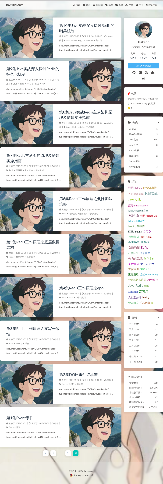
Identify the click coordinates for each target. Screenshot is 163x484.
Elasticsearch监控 (137, 203)
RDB (37, 84)
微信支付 (148, 252)
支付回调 (133, 262)
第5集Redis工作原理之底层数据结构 (33, 245)
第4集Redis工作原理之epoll (82, 288)
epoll (70, 297)
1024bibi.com (14, 5)
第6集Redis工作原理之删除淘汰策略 (85, 201)
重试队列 (145, 262)
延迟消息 (133, 267)
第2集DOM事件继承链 (78, 374)
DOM (71, 384)
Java (68, 40)
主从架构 (90, 127)
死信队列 (133, 246)
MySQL (19, 343)
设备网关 (133, 296)
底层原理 (31, 257)
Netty (145, 291)
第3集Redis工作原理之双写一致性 (33, 331)
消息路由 (144, 296)
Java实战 (134, 193)
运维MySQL (134, 181)
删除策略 (83, 213)
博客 (18, 427)
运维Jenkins (134, 224)
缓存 (27, 343)
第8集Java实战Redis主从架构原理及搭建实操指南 (85, 115)
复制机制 (39, 170)
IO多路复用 (80, 297)
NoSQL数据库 (136, 219)
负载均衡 (133, 241)
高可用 (98, 40)
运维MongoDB (148, 209)
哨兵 (81, 40)
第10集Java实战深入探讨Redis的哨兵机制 (86, 28)
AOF (44, 84)
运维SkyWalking (148, 267)
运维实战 (150, 187)
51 (68, 453)
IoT (152, 296)
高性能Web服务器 (138, 235)
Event (63, 384)
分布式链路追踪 (136, 273)
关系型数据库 (135, 187)
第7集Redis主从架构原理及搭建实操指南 (33, 158)
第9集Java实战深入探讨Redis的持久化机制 (32, 71)
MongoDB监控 (136, 214)
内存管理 (72, 213)
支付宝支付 (134, 290)
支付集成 (133, 257)
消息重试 (144, 246)
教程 (56, 166)
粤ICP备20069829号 (83, 475)
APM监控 (152, 273)
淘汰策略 (94, 213)
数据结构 (20, 257)
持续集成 (133, 230)
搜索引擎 (133, 209)
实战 (81, 127)
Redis (74, 40)
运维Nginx (145, 230)
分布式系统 (135, 252)
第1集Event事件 (19, 417)
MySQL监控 (149, 181)
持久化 (30, 84)
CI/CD (146, 225)
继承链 (79, 384)
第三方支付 (146, 257)
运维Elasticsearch (137, 198)
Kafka (144, 241)
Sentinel (89, 40)
